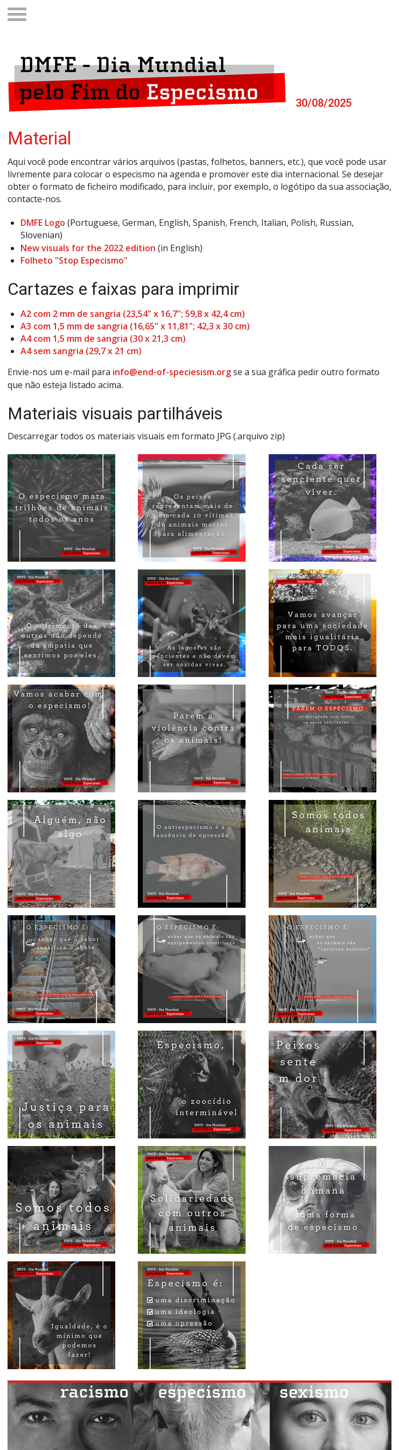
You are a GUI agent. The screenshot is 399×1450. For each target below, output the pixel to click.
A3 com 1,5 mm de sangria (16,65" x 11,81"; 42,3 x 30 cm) (135, 326)
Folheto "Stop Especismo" (74, 260)
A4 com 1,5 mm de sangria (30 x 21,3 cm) (103, 338)
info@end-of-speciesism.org (172, 372)
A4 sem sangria (53, 351)
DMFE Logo (42, 223)
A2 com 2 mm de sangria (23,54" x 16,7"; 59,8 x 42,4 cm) (132, 314)
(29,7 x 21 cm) (114, 351)
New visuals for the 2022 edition (88, 248)
